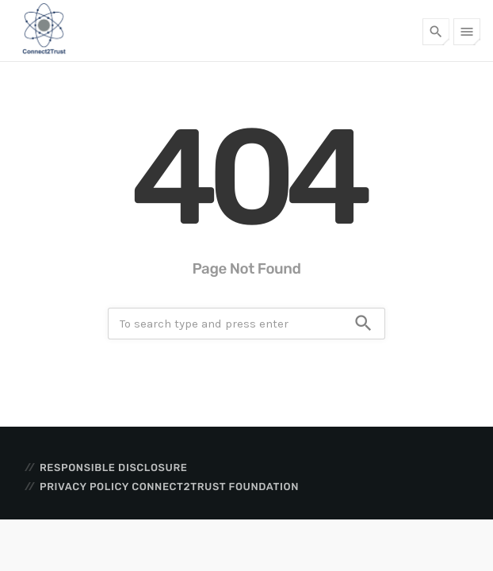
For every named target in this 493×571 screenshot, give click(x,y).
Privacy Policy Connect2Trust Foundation (169, 487)
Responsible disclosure (113, 468)
